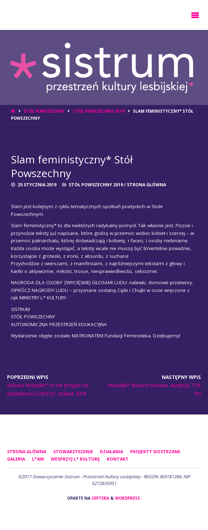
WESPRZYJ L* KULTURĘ (75, 459)
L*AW (38, 459)
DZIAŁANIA (111, 452)
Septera (100, 498)
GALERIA (16, 459)
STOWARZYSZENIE (73, 452)
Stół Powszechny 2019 (98, 111)
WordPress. (128, 498)
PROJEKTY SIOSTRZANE (155, 452)
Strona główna (26, 452)
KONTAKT (118, 459)
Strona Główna (146, 185)
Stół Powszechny (44, 111)
